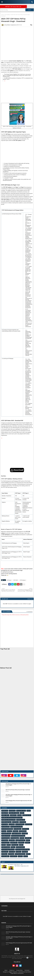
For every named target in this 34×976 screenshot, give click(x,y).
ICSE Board (5, 840)
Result (13, 847)
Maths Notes (14, 842)
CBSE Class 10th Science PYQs (9, 819)
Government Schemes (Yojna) (18, 835)
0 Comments (30, 611)
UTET (26, 856)
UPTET (20, 856)
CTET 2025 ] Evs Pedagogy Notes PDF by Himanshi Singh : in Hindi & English (18, 784)
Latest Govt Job (6, 842)
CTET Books (29, 824)
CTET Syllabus (7, 14)
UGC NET (25, 851)
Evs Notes (25, 833)
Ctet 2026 (12, 824)
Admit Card (5, 810)
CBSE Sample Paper (7, 822)
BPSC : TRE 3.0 (6, 815)
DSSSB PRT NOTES (6, 833)
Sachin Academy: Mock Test (8, 849)
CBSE (20, 815)
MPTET (28, 842)
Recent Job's (15, 844)
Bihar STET (5, 813)
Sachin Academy (21, 847)
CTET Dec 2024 (6, 826)
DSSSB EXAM (23, 831)
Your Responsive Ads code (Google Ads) (17, 898)
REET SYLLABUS (6, 847)
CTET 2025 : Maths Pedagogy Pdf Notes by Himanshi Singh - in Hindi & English (19, 795)
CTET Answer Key (20, 824)
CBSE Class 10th (27, 815)
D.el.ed (10, 831)
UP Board (5, 854)
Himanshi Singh (6, 838)
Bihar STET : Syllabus (14, 813)
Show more (30, 599)
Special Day (5, 851)
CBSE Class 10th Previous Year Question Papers (12, 817)
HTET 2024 (28, 838)
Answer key (12, 810)
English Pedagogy (16, 833)
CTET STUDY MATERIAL (7, 828)
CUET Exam (26, 828)
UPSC (29, 854)
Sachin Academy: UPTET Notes (23, 849)
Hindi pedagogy (15, 838)
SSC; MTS (12, 851)
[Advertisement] (17, 43)
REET (22, 844)
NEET (4, 844)
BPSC (22, 813)
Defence (16, 831)
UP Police (11, 854)
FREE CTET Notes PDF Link (13, 6)
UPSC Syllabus (6, 856)
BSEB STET (14, 815)
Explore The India (6, 835)
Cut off (4, 831)
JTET (28, 840)
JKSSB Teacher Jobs (21, 840)
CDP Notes (9, 580)
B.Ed (29, 810)
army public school (21, 810)
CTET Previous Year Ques (17, 826)
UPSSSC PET (14, 856)
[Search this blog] (12, 9)
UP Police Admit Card (20, 854)
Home (2, 14)
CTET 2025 (15, 580)
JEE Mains (12, 840)
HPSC (22, 838)
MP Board (22, 842)
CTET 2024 (23, 822)
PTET (9, 844)
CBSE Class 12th (21, 819)
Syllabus (19, 851)
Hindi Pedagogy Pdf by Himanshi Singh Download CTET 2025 (19, 800)
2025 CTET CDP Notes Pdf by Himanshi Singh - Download (18, 789)
